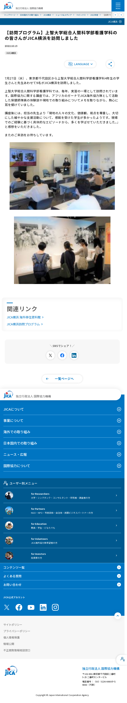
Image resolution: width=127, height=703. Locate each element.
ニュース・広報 (15, 454)
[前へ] (115, 14)
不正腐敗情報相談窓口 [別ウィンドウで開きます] (16, 650)
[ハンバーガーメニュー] (118, 4)
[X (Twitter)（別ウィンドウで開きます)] (6, 607)
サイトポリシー (12, 625)
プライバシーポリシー (16, 631)
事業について (13, 420)
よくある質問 (12, 576)
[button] (80, 64)
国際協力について (16, 465)
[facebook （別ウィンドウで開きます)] (19, 607)
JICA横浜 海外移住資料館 (26, 317)
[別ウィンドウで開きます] (50, 355)
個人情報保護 (11, 637)
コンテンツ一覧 (14, 567)
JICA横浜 (113, 21)
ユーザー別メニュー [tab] (20, 483)
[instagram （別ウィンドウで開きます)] (55, 607)
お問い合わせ (12, 584)
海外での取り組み (16, 431)
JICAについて (13, 409)
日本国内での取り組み (20, 443)
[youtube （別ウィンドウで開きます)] (31, 607)
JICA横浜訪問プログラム (25, 324)
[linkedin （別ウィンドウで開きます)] (43, 607)
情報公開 (8, 644)
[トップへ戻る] (117, 615)
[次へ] (121, 14)
